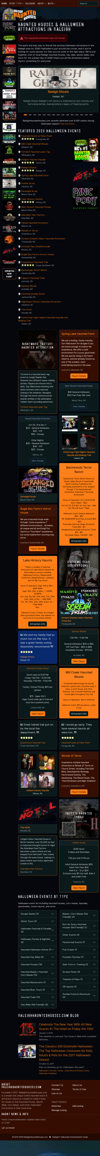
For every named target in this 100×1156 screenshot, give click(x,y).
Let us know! (8, 1143)
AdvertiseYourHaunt (9, 274)
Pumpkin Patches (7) (73, 972)
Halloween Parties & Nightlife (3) (35, 956)
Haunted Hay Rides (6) (32, 972)
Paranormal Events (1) (74, 958)
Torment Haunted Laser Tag (35, 155)
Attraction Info (37, 632)
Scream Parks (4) (71, 987)
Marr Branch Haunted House (36, 210)
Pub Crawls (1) (70, 965)
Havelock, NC (37, 354)
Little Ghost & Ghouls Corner (77, 1086)
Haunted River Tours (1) (33, 1005)
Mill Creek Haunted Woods (34, 147)
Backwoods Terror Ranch (34, 273)
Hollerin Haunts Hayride (33, 162)
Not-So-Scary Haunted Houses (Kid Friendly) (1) (75, 941)
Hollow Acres (28, 186)
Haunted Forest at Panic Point (36, 139)
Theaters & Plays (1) (73, 995)
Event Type (15, 3)
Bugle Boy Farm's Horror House (37, 257)
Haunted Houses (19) (31, 980)
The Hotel (26, 312)
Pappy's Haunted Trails (33, 281)
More (50, 3)
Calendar (30, 3)
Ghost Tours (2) (29, 937)
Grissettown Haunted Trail (34, 265)
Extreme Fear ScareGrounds (35, 249)
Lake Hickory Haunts (32, 202)
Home (4, 3)
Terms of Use (79, 1105)
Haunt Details (38, 556)
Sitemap (56, 1105)
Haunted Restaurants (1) (33, 998)
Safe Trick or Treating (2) (75, 980)
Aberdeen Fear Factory (33, 218)
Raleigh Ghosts (58, 92)
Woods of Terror (29, 233)
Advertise (56, 1121)
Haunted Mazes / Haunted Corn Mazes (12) (34, 989)
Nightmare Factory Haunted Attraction (41, 304)
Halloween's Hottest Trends (51, 1086)
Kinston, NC (78, 580)
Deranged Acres (29, 194)
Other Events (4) (71, 950)
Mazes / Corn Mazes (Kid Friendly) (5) (75, 931)
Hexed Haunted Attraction (34, 226)
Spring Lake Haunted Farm (34, 178)
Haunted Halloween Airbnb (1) (36, 965)
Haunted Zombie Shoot (33, 297)
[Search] (88, 3)
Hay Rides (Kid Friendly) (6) (34, 1020)
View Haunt (37, 723)
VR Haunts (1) (70, 1002)
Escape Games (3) (30, 929)
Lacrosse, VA (79, 836)
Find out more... (68, 127)
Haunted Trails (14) (30, 1012)
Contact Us (57, 1100)
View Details (38, 468)
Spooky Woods (28, 289)
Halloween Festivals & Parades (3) (36, 946)
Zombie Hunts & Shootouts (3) (76, 1011)
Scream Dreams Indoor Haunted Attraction (43, 241)
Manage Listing (59, 1125)
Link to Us (57, 1109)
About (41, 3)
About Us (77, 1100)
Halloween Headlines (48, 1089)
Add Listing (77, 1121)
